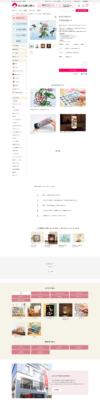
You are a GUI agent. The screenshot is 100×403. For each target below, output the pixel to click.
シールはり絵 (15, 141)
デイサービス (32, 10)
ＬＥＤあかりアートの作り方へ (72, 52)
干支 (20, 10)
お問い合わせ (77, 1)
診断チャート (15, 56)
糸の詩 (14, 138)
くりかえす (16, 78)
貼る (17, 14)
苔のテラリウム (15, 163)
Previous (30, 29)
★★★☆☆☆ (68, 56)
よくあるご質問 (57, 1)
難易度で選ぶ (15, 49)
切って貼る (39, 14)
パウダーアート (15, 129)
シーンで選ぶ (15, 53)
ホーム (13, 14)
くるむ (15, 67)
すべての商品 (15, 45)
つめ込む (15, 82)
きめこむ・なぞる (17, 71)
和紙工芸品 (15, 150)
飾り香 (13, 116)
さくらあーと (15, 122)
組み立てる (16, 74)
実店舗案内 (85, 1)
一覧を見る (15, 101)
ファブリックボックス (17, 157)
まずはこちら (48, 1)
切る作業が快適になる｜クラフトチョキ (69, 36)
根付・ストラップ (16, 113)
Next (55, 29)
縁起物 (25, 10)
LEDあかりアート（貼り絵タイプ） (27, 14)
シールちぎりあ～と (16, 119)
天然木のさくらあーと (17, 125)
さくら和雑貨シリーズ (17, 147)
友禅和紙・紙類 (17, 93)
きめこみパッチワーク (17, 104)
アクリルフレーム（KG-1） (66, 41)
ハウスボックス (15, 153)
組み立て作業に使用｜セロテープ (68, 35)
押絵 (13, 107)
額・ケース (16, 89)
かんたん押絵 (15, 110)
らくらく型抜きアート (17, 132)
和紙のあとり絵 (16, 144)
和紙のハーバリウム (17, 160)
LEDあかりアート (16, 135)
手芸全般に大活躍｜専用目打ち (67, 38)
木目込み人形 (15, 166)
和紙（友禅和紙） (16, 169)
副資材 (39, 10)
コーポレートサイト (67, 1)
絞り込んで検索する (82, 10)
